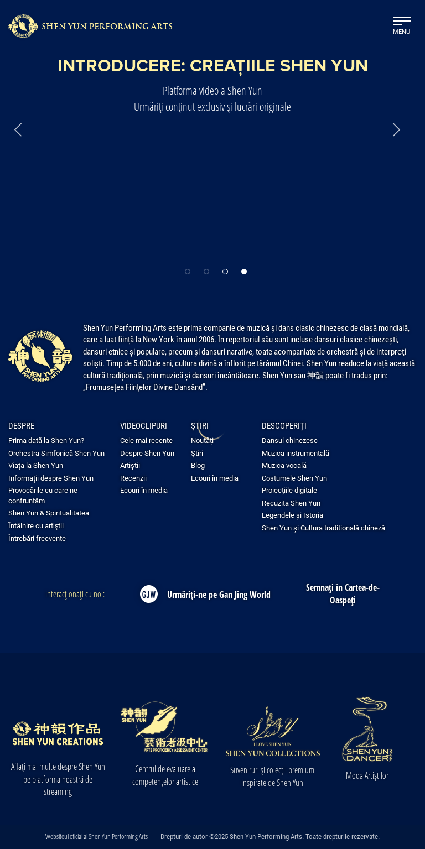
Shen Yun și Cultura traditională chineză (323, 528)
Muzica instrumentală (295, 453)
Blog (198, 465)
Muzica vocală (284, 465)
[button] (187, 271)
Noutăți (202, 440)
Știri (200, 425)
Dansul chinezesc (290, 440)
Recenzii (133, 478)
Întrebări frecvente (37, 538)
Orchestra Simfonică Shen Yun (56, 453)
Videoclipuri (143, 425)
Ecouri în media (144, 490)
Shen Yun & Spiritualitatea (48, 513)
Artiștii (130, 465)
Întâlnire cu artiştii (36, 525)
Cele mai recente (146, 440)
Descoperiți (284, 425)
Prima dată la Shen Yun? (46, 440)
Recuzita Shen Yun (291, 503)
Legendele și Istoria (292, 515)
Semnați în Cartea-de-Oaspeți (343, 593)
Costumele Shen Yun (294, 478)
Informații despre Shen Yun (51, 478)
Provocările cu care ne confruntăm (42, 495)
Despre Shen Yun (147, 453)
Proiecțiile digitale (289, 490)
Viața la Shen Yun (35, 465)
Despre (21, 425)
